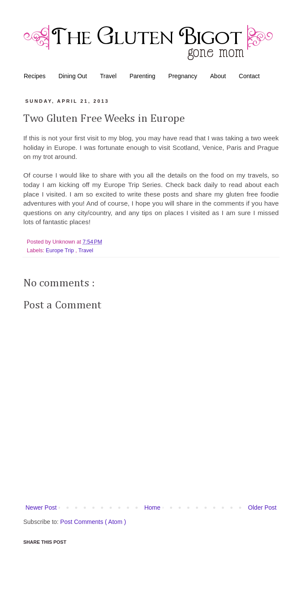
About (218, 76)
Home (152, 507)
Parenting (142, 76)
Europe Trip (61, 250)
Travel (108, 76)
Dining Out (73, 76)
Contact (249, 76)
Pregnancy (182, 76)
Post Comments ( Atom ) (93, 521)
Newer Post (41, 507)
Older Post (262, 507)
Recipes (35, 76)
